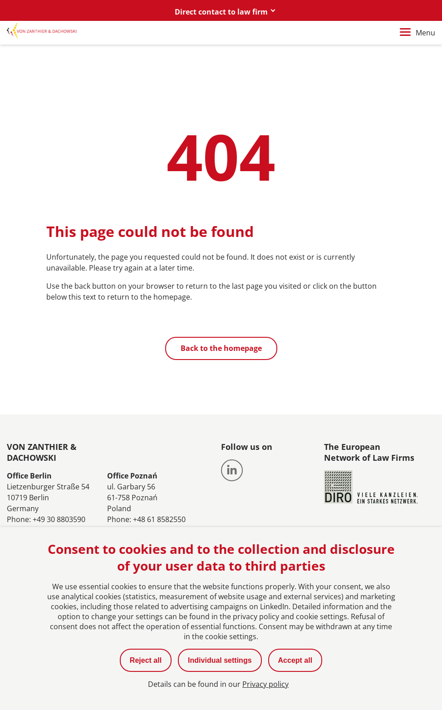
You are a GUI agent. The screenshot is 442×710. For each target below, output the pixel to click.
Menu (417, 33)
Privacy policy (265, 684)
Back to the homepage (221, 348)
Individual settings (219, 660)
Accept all (295, 660)
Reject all (146, 660)
